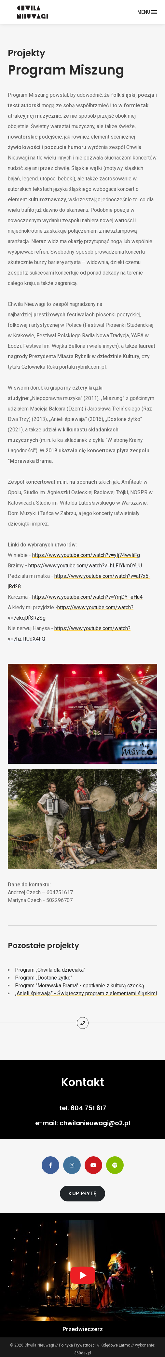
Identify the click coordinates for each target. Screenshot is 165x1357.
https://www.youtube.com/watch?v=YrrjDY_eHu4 (87, 597)
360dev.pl (82, 1353)
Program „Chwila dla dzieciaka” (50, 970)
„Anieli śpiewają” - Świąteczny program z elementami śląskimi (86, 993)
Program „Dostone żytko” (43, 978)
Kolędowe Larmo (115, 1345)
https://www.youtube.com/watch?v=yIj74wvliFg (86, 555)
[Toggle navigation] (147, 12)
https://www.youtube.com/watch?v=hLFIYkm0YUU (85, 565)
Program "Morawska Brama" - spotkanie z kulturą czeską (79, 985)
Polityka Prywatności (77, 1345)
